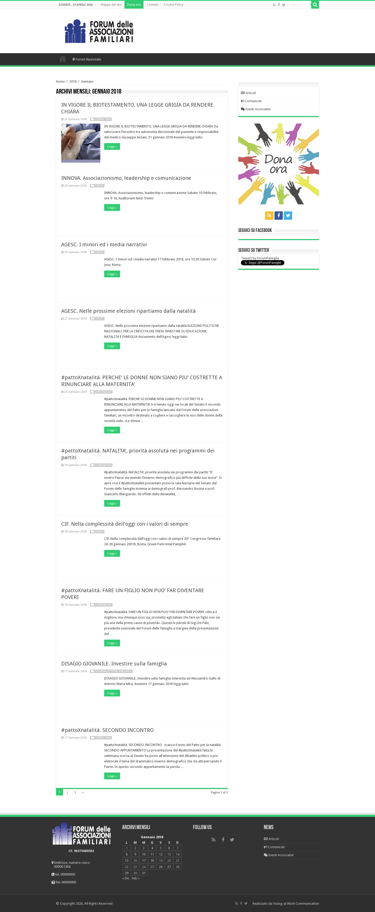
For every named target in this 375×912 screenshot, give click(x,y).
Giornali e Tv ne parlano (113, 671)
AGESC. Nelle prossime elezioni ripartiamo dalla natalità (128, 311)
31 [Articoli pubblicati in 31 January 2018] (144, 873)
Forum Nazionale (87, 59)
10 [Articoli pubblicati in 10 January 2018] (144, 854)
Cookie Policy (173, 5)
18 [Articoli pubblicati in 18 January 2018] (152, 860)
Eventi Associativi (256, 109)
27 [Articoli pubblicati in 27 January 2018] (169, 867)
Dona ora (134, 5)
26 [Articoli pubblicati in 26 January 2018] (160, 867)
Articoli (248, 93)
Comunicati (103, 392)
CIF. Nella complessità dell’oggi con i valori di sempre (124, 524)
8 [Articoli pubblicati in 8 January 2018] (127, 854)
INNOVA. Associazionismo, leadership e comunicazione (126, 178)
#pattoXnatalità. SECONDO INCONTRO (107, 730)
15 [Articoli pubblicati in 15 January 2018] (126, 860)
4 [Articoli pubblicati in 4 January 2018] (152, 848)
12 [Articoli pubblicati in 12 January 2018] (160, 854)
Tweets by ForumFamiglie (260, 258)
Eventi (99, 185)
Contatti (153, 5)
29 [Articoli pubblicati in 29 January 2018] (126, 873)
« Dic (125, 878)
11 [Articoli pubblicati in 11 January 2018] (152, 854)
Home (63, 58)
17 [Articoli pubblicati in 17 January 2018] (144, 860)
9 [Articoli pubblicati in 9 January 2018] (135, 854)
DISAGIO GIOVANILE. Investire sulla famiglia (114, 663)
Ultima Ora (103, 119)
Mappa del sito (111, 5)
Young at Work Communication (296, 903)
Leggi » (112, 146)
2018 (73, 81)
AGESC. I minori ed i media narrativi (104, 244)
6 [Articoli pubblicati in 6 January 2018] (169, 848)
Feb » (136, 878)
